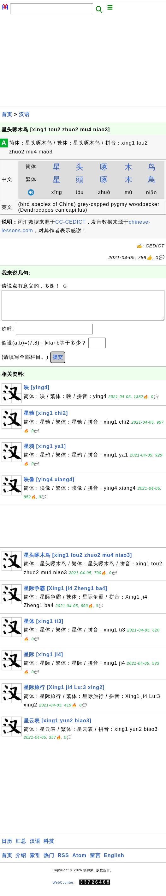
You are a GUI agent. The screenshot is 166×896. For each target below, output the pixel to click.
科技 (49, 847)
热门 (49, 861)
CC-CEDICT (70, 222)
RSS (63, 861)
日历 (7, 847)
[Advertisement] (83, 62)
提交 (58, 363)
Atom (79, 861)
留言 (95, 861)
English (114, 861)
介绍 (20, 861)
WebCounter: (64, 888)
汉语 (24, 114)
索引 (35, 861)
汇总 (20, 847)
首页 (7, 114)
